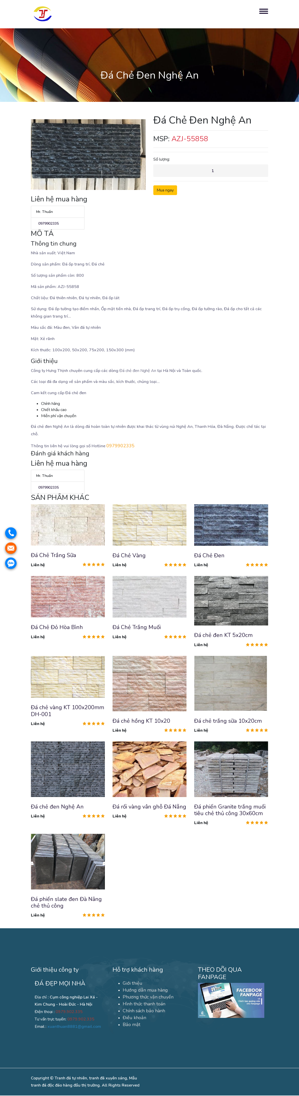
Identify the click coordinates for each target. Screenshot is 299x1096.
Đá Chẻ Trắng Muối (137, 627)
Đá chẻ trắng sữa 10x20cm (228, 721)
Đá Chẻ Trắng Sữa (53, 555)
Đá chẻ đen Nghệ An (57, 807)
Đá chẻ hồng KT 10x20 (141, 721)
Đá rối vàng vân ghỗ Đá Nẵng (149, 807)
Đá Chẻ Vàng (129, 555)
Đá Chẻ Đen (209, 555)
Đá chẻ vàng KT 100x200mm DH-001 (67, 711)
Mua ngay (165, 190)
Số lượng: (161, 159)
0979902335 (47, 223)
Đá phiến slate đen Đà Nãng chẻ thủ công (66, 903)
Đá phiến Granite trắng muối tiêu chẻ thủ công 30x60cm (230, 810)
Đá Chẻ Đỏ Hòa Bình (57, 627)
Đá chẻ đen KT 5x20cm (223, 635)
